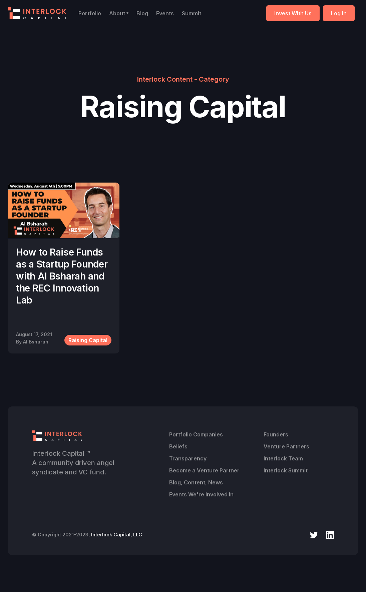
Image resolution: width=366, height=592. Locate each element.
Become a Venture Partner (204, 470)
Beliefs (178, 446)
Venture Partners (286, 446)
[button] (118, 13)
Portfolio (89, 13)
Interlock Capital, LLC (116, 534)
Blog (142, 13)
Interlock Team (283, 458)
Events (165, 13)
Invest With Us (293, 13)
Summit (191, 13)
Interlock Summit (286, 470)
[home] (37, 13)
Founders (276, 434)
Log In (339, 13)
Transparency (188, 458)
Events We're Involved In (201, 494)
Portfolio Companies (196, 434)
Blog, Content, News (196, 482)
